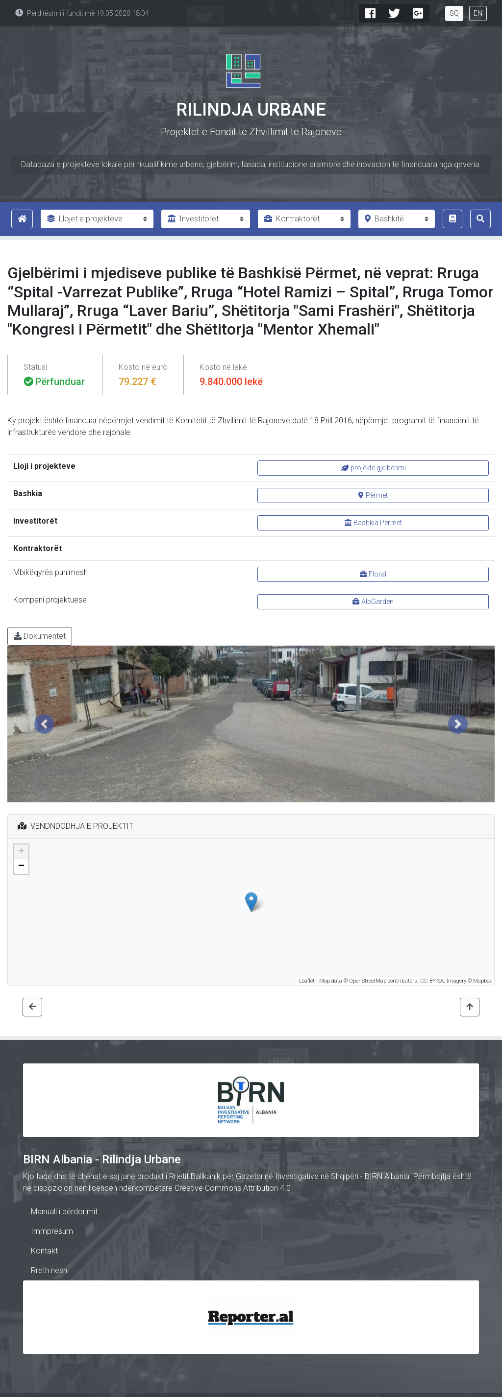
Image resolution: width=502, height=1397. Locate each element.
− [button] (21, 866)
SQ (454, 13)
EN (478, 13)
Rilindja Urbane (251, 109)
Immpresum (52, 1231)
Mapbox (482, 981)
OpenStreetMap (367, 981)
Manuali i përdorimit (64, 1211)
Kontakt (44, 1250)
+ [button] (21, 851)
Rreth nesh (49, 1270)
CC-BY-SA (432, 981)
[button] (43, 724)
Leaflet (307, 981)
